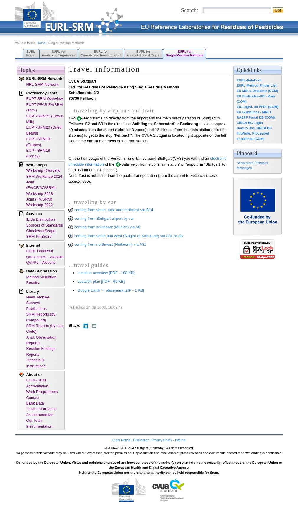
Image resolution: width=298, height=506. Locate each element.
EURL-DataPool (249, 80)
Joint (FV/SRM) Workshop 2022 (39, 202)
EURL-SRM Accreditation (37, 383)
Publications (36, 308)
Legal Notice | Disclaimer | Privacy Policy (142, 440)
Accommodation (40, 415)
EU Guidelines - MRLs (254, 112)
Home (41, 43)
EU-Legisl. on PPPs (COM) (257, 107)
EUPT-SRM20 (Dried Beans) (44, 130)
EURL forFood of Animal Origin (143, 53)
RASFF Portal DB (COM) (256, 117)
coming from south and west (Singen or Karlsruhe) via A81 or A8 (125, 236)
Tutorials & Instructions (36, 363)
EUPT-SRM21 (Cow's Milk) (44, 119)
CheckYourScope (40, 231)
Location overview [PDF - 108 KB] (106, 273)
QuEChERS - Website (45, 257)
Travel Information (41, 409)
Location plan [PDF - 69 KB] (101, 281)
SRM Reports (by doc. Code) (45, 329)
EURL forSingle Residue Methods (184, 53)
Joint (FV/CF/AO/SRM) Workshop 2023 (41, 188)
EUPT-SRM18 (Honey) (38, 153)
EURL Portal (30, 53)
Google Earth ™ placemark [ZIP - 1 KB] (110, 290)
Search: (189, 10)
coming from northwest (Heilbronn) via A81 (107, 244)
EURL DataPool (39, 251)
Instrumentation (39, 426)
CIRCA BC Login (250, 123)
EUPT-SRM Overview (44, 98)
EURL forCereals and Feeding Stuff (101, 53)
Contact (32, 397)
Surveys (33, 302)
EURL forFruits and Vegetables (58, 53)
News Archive (37, 297)
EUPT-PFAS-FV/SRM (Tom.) (44, 107)
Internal (180, 440)
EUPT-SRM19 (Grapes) (38, 142)
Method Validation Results (41, 280)
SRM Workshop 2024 (44, 176)
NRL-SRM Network (42, 84)
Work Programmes (42, 391)
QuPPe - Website (40, 262)
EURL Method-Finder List (256, 85)
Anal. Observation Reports (41, 340)
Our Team (34, 420)
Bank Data (35, 403)
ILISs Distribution (40, 219)
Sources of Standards (44, 225)
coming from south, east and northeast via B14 (110, 210)
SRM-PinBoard (39, 236)
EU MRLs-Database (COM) (257, 91)
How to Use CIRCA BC (254, 128)
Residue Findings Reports (41, 351)
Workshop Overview (43, 170)
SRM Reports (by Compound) (40, 317)
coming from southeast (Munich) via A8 (104, 227)
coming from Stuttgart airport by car (101, 218)
